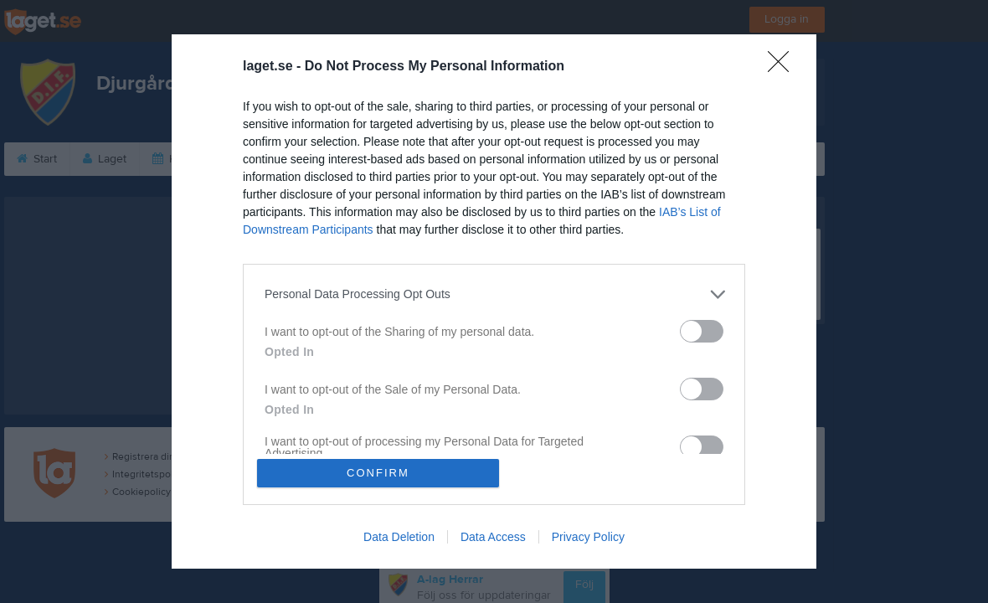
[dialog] (494, 302)
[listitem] (494, 293)
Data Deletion (399, 537)
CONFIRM (378, 472)
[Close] (784, 66)
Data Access (493, 537)
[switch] (701, 330)
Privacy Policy (588, 537)
